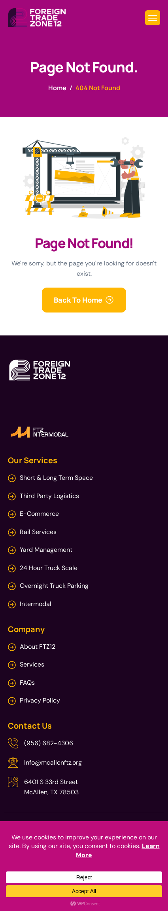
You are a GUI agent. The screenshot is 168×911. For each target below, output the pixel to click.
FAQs (27, 682)
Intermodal (35, 604)
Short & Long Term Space (56, 477)
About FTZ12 (38, 646)
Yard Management (46, 549)
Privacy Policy (40, 700)
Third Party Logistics (49, 496)
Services (32, 664)
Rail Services (38, 532)
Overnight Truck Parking (54, 585)
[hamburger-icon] (152, 18)
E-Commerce (39, 513)
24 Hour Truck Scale (48, 568)
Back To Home (78, 300)
